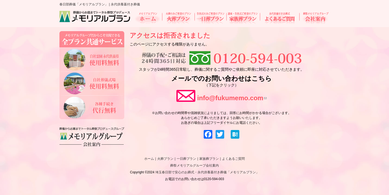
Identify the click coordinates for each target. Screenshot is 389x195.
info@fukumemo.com (232, 98)
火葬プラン (178, 18)
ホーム (148, 18)
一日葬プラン (210, 18)
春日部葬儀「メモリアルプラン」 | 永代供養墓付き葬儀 (99, 4)
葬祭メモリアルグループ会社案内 (194, 165)
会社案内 (314, 18)
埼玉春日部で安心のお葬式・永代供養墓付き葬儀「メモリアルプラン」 (207, 172)
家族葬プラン (243, 18)
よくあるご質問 (279, 18)
